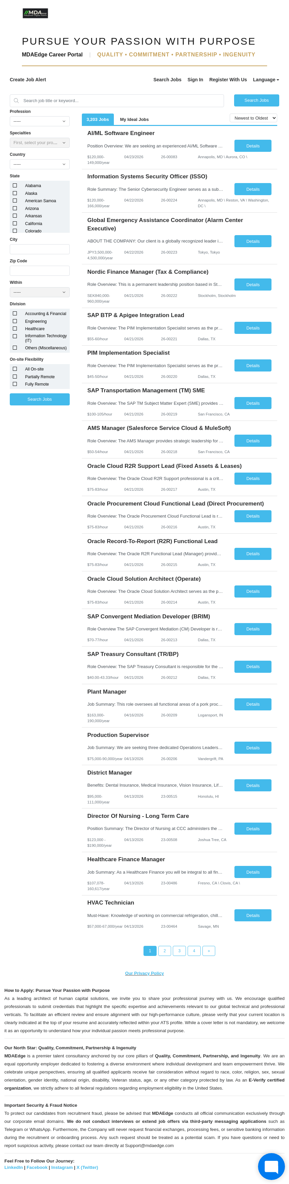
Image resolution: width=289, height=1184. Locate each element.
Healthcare (35, 328)
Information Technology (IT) (46, 338)
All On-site (34, 369)
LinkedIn (13, 1167)
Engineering (36, 321)
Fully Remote (37, 384)
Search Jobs (167, 79)
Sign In (195, 79)
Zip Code (18, 261)
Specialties (20, 133)
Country (17, 154)
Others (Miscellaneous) (46, 348)
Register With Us (228, 79)
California (33, 223)
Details (253, 145)
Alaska (31, 193)
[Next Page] (209, 951)
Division (18, 304)
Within (16, 282)
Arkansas (33, 216)
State (15, 176)
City (14, 239)
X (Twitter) (87, 1167)
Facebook (37, 1167)
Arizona (32, 208)
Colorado (33, 231)
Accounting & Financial (45, 313)
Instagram (62, 1167)
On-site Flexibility (26, 359)
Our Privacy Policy (144, 973)
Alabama (33, 185)
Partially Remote (40, 377)
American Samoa (40, 201)
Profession (20, 111)
